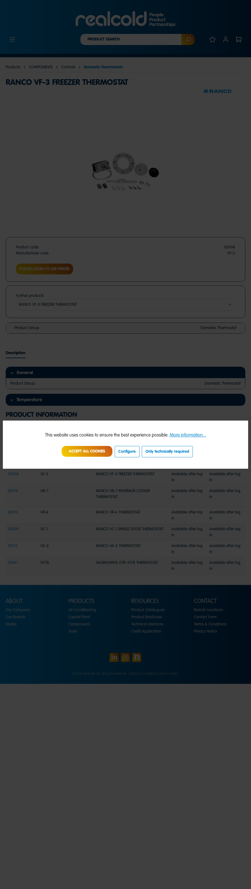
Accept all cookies (87, 451)
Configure (127, 452)
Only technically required (167, 452)
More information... (188, 435)
